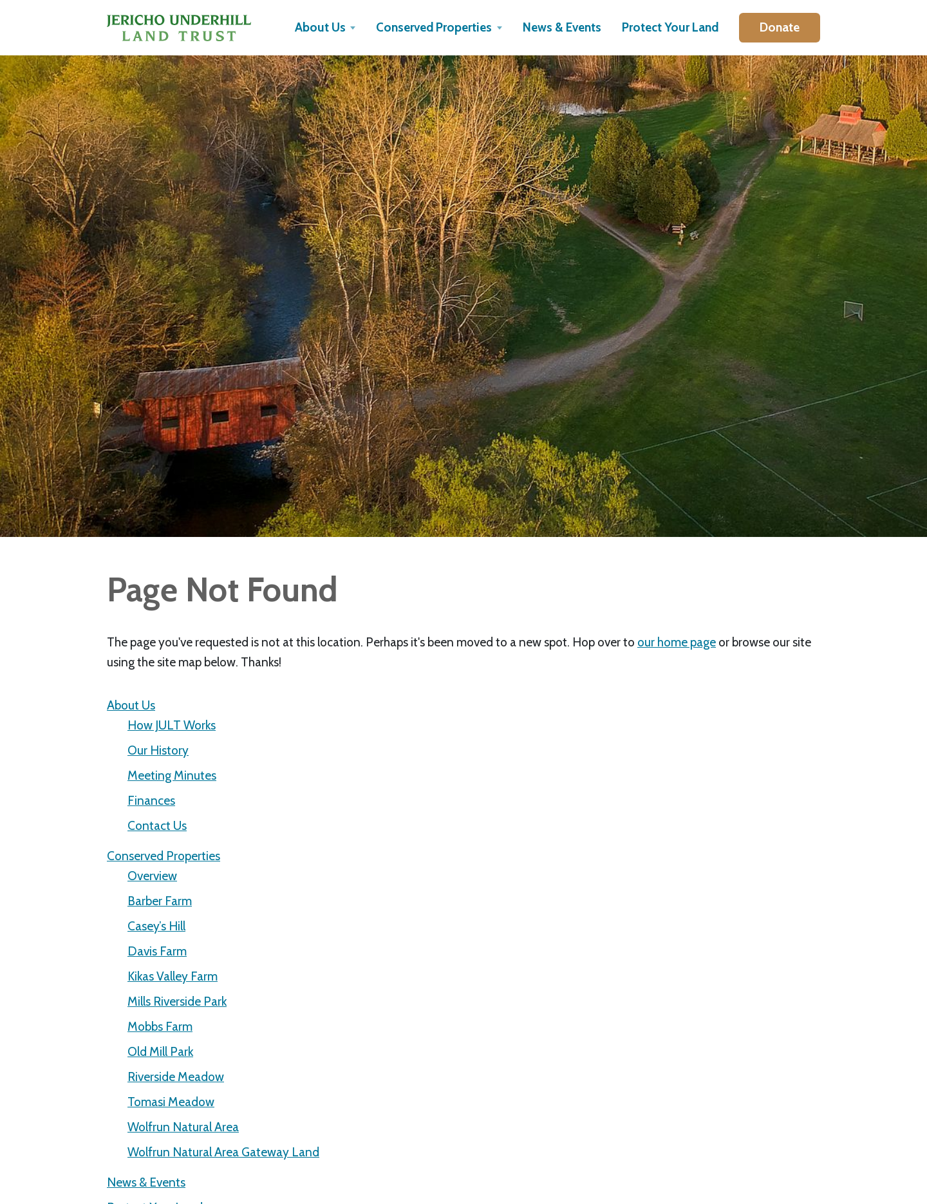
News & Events (146, 1182)
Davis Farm (157, 951)
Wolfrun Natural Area (183, 1126)
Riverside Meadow (175, 1076)
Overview (152, 875)
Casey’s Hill (156, 926)
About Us (131, 705)
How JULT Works (171, 725)
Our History (158, 750)
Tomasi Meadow (170, 1101)
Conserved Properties (163, 855)
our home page (676, 642)
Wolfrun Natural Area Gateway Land (223, 1152)
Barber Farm (159, 900)
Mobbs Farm (159, 1026)
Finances (151, 800)
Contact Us (157, 825)
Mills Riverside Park (177, 1001)
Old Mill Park (160, 1051)
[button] (325, 27)
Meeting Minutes (171, 775)
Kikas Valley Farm (172, 976)
